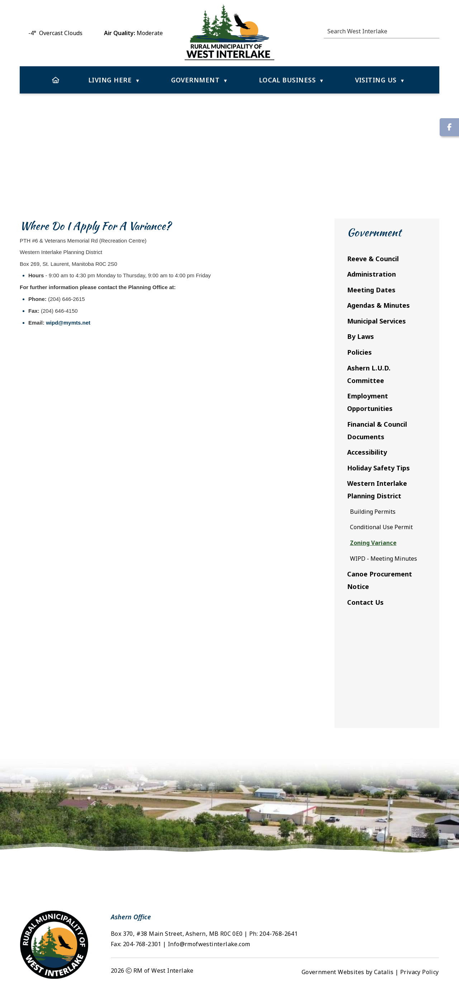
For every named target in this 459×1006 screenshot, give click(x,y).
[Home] (55, 80)
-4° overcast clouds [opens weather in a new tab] (55, 33)
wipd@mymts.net (184, 330)
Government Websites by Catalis (348, 986)
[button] (435, 30)
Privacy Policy (419, 986)
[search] (379, 31)
